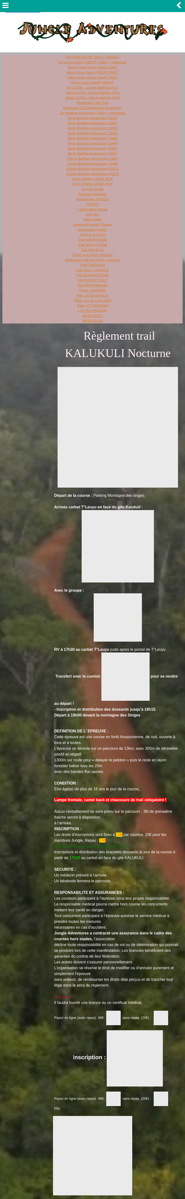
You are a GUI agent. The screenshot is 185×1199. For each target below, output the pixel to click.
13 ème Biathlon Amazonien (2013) (92, 174)
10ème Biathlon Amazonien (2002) (93, 159)
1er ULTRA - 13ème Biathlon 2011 (92, 88)
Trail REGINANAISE (92, 285)
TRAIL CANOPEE (92, 290)
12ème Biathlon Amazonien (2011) (93, 169)
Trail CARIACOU (92, 265)
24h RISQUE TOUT (92, 280)
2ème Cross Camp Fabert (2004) (92, 67)
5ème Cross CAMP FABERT (92, 82)
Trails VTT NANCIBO (92, 306)
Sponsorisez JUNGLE (92, 199)
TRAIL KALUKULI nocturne (92, 255)
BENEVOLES (92, 316)
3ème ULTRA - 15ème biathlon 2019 (92, 98)
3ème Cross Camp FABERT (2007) (92, 72)
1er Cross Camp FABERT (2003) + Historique (92, 62)
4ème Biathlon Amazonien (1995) (92, 128)
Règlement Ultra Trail (92, 103)
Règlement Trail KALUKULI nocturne (92, 260)
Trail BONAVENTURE (92, 275)
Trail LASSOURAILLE (92, 295)
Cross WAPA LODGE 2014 (92, 179)
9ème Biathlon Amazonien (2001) (92, 153)
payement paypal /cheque (92, 224)
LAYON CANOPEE (92, 311)
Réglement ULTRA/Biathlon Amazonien (92, 108)
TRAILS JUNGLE (92, 235)
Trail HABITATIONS (92, 240)
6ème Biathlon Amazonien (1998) (92, 138)
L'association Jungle (92, 209)
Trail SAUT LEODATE (92, 270)
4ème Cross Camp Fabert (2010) (92, 77)
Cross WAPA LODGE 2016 (92, 184)
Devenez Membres (92, 194)
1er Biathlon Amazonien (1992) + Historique (92, 113)
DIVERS (92, 204)
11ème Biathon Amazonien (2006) (92, 164)
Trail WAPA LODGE (92, 245)
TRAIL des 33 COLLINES (92, 300)
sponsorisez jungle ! (92, 229)
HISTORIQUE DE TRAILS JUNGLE (92, 57)
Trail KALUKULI (92, 250)
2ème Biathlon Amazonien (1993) (92, 118)
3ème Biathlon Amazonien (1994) (92, 123)
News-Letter (92, 219)
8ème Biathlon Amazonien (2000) (92, 148)
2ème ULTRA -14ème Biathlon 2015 (92, 93)
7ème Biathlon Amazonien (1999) (92, 143)
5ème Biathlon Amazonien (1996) (92, 133)
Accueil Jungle (92, 189)
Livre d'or (92, 214)
